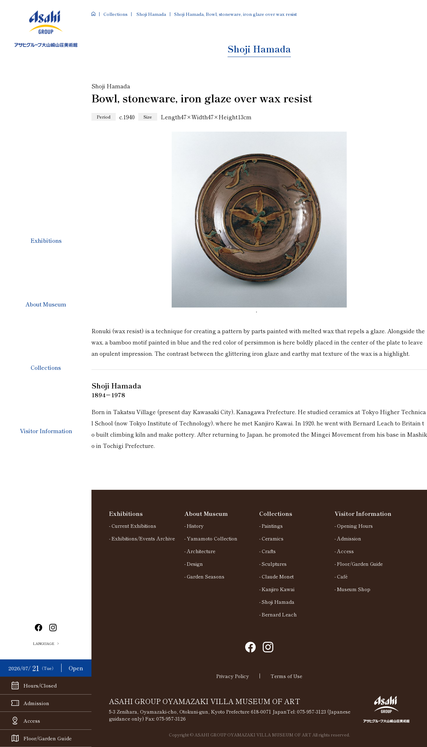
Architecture (201, 551)
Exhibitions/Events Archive (143, 538)
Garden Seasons (205, 576)
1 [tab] (259, 314)
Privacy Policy (232, 675)
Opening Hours (355, 525)
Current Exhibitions (133, 525)
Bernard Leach (279, 614)
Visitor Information (46, 430)
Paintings (272, 525)
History (195, 525)
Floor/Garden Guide (360, 563)
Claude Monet (278, 576)
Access (345, 551)
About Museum (45, 304)
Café (342, 576)
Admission (349, 538)
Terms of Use (286, 675)
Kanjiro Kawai (278, 589)
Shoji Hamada (150, 14)
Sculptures (274, 563)
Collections (46, 367)
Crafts (269, 551)
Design (195, 563)
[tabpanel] (259, 220)
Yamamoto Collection (212, 538)
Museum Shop (353, 589)
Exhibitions (46, 240)
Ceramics (272, 538)
